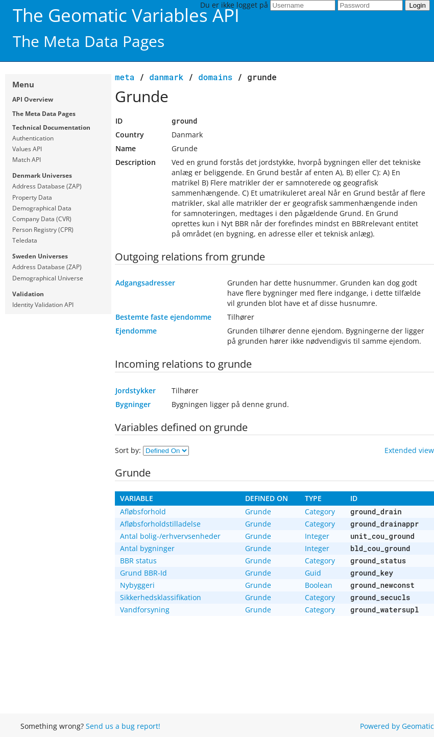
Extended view (409, 450)
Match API (26, 159)
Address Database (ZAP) (47, 186)
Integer (317, 536)
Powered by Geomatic (397, 726)
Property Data (32, 197)
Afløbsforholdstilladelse (160, 524)
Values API (27, 149)
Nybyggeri (137, 585)
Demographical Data (41, 208)
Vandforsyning (145, 609)
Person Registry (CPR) (43, 229)
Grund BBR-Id (143, 573)
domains (215, 77)
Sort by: (129, 450)
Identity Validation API (43, 304)
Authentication (33, 138)
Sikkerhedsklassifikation (160, 597)
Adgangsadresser (145, 283)
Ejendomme (136, 331)
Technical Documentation (51, 127)
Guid (313, 573)
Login (417, 5)
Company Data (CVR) (41, 219)
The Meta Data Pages (44, 113)
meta (124, 77)
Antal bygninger (147, 548)
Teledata (24, 240)
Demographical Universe (47, 278)
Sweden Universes (40, 256)
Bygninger (133, 404)
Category (320, 511)
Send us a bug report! (123, 726)
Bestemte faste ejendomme (163, 317)
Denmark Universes (42, 175)
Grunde (258, 511)
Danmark (166, 77)
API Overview (32, 99)
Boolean (318, 585)
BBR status (138, 560)
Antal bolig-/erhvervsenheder (170, 536)
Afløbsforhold (143, 511)
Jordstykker (135, 390)
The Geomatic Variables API (126, 15)
